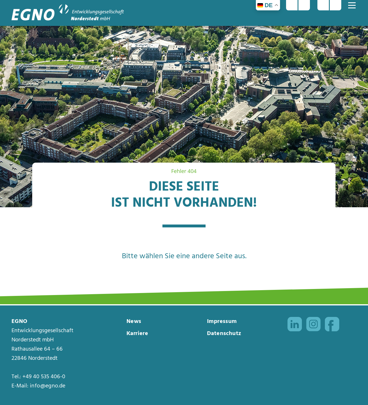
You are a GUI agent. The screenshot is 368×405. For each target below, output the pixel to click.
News (133, 321)
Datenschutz (224, 333)
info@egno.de (48, 386)
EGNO (20, 321)
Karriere (137, 333)
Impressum (222, 321)
